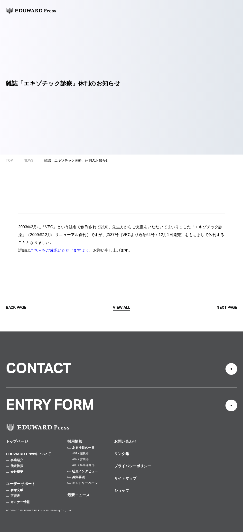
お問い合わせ (125, 441)
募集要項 (76, 477)
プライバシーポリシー (132, 466)
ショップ (121, 490)
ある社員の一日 (80, 447)
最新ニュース (78, 495)
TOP (9, 160)
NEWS (28, 160)
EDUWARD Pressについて (28, 454)
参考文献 (14, 490)
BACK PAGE (16, 308)
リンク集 (121, 454)
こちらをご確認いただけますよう (59, 250)
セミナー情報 (18, 502)
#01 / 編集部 (80, 453)
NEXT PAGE (226, 308)
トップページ (17, 441)
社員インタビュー (82, 471)
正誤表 (13, 496)
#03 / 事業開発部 (83, 465)
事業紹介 (14, 460)
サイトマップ (125, 478)
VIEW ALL (121, 308)
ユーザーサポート (20, 484)
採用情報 (74, 441)
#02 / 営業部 (80, 459)
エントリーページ (82, 483)
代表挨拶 (14, 466)
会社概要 (14, 472)
